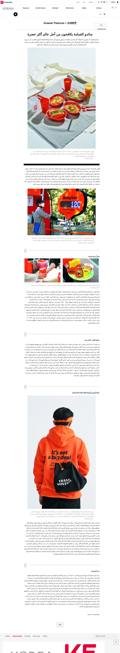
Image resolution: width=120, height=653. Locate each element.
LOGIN (76, 2)
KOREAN (89, 2)
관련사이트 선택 (105, 631)
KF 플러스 (111, 2)
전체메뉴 (115, 7)
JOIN (82, 2)
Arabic (103, 26)
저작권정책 (27, 631)
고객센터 (44, 631)
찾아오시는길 (36, 631)
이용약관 (7, 631)
